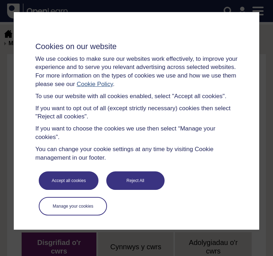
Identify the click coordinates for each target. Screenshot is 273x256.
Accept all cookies (69, 180)
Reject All (135, 180)
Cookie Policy (95, 84)
